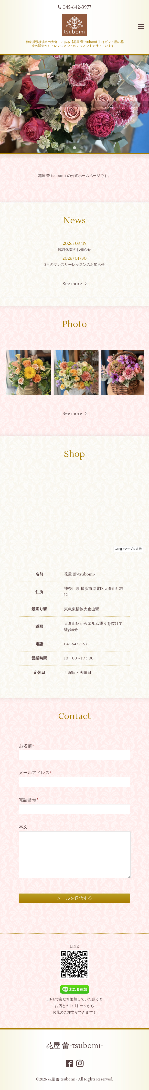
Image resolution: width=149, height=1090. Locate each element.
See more (74, 283)
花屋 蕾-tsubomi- (74, 1045)
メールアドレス (35, 773)
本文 (23, 827)
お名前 (26, 746)
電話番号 (29, 800)
